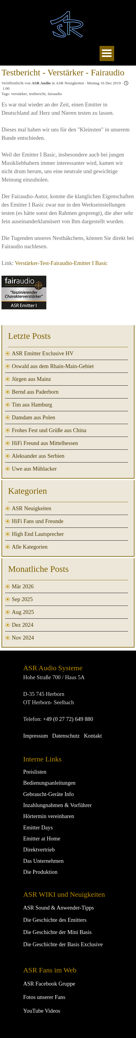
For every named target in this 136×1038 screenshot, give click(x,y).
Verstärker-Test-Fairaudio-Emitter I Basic (61, 263)
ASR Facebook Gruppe (49, 983)
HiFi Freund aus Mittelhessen (45, 443)
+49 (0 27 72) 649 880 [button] (68, 719)
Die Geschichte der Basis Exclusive (63, 944)
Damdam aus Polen (33, 417)
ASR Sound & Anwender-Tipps (58, 907)
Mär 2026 (23, 586)
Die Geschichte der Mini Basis (57, 932)
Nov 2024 (23, 637)
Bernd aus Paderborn (35, 392)
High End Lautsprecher (38, 534)
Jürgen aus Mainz (31, 379)
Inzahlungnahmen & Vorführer (57, 805)
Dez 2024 (22, 625)
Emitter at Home (41, 838)
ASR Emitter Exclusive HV (43, 353)
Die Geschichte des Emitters (55, 920)
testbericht (37, 93)
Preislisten (35, 772)
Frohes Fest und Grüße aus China (49, 430)
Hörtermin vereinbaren (48, 816)
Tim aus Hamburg (32, 404)
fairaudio (55, 93)
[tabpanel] (68, 952)
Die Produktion (40, 872)
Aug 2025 (23, 612)
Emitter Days (38, 827)
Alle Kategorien (30, 547)
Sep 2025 (22, 599)
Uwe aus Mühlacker (34, 469)
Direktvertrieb (39, 849)
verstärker (19, 93)
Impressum (35, 736)
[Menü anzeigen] (107, 53)
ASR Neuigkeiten (31, 508)
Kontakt (93, 736)
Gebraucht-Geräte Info (48, 794)
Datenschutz (66, 736)
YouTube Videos (41, 1011)
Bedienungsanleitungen (49, 783)
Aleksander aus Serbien (38, 456)
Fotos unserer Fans (44, 997)
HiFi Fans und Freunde (38, 521)
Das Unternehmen (43, 861)
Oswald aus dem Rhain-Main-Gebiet (53, 366)
